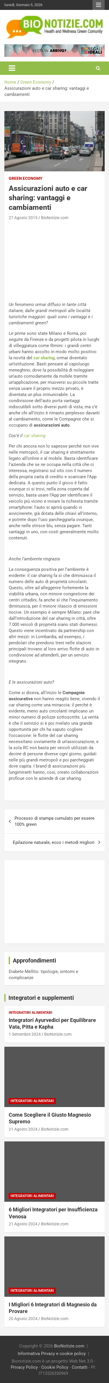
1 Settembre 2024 (25, 1034)
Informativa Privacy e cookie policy (52, 1353)
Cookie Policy (54, 1367)
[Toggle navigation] (11, 68)
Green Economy (25, 178)
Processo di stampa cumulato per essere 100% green (54, 821)
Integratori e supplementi (41, 997)
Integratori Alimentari (30, 1013)
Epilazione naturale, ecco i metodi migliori (53, 842)
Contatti (79, 1367)
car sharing (44, 357)
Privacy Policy (24, 1367)
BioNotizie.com (54, 217)
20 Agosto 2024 (23, 1318)
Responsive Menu (98, 5)
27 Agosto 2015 (23, 217)
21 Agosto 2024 (23, 1129)
